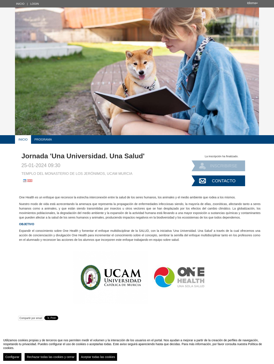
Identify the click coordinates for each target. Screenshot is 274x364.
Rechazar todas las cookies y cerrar (50, 357)
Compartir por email (30, 318)
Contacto (223, 180)
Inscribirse (223, 165)
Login (34, 3)
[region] (137, 348)
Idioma (252, 3)
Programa (43, 139)
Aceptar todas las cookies (98, 357)
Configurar (12, 357)
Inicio (20, 3)
